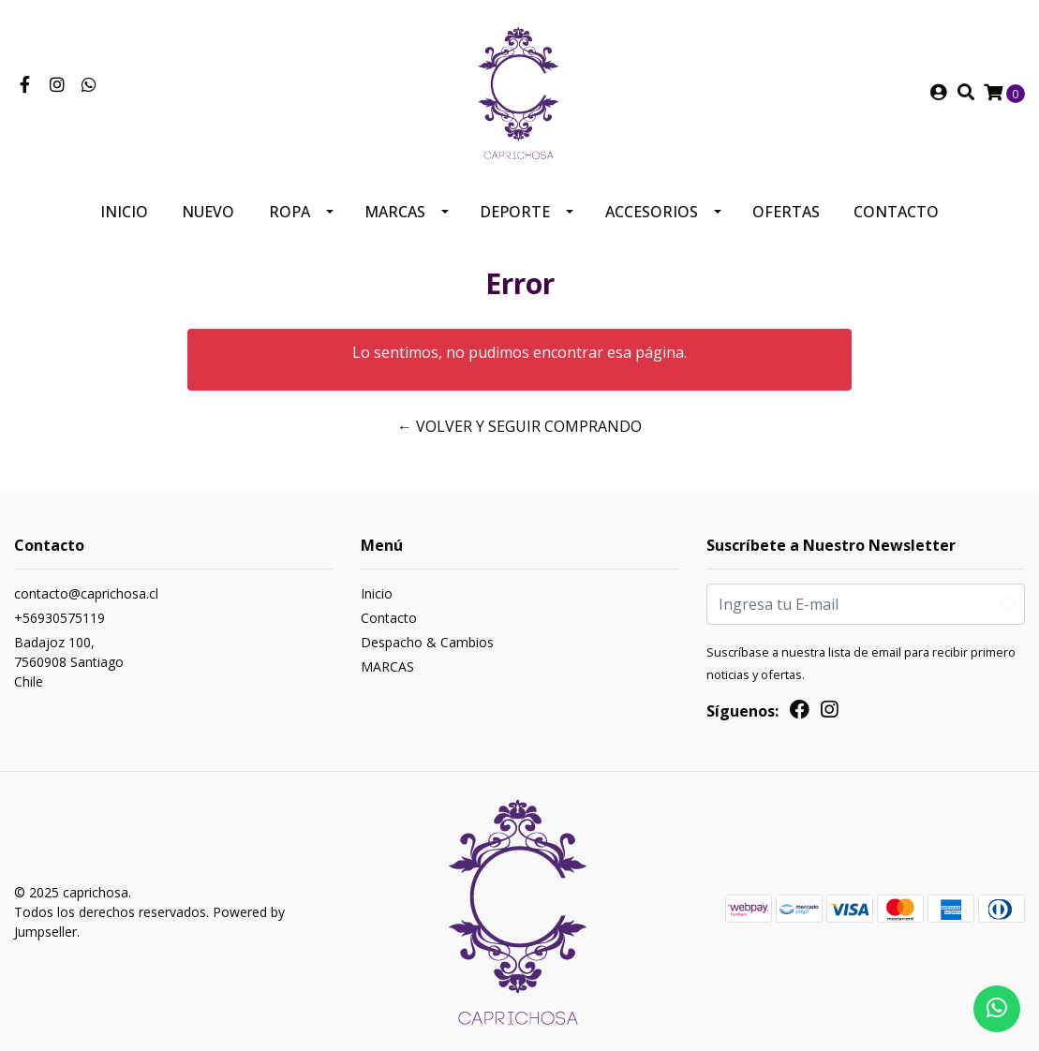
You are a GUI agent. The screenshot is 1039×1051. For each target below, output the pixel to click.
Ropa (289, 211)
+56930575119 (59, 618)
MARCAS (394, 211)
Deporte (515, 211)
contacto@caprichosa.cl (86, 593)
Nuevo (208, 211)
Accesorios (651, 211)
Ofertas (786, 211)
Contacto (896, 211)
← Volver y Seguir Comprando (519, 426)
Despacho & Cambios (427, 642)
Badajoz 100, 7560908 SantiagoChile (69, 661)
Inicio (124, 211)
